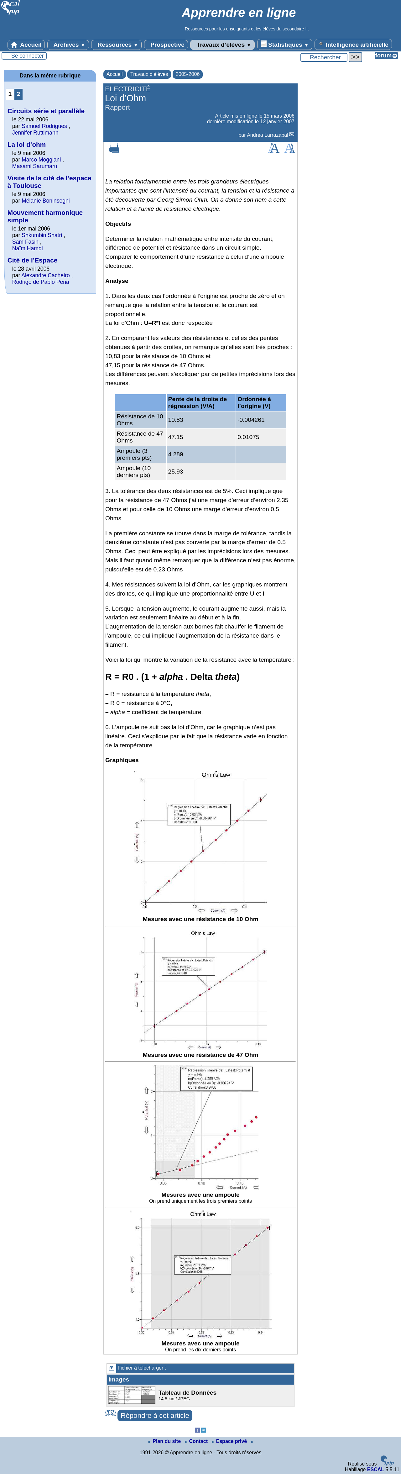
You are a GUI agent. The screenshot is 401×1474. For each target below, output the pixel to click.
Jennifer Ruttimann (35, 133)
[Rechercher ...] (323, 57)
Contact (197, 1441)
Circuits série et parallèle (46, 110)
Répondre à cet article (155, 1415)
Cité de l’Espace (33, 260)
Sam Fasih (25, 242)
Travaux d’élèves (222, 44)
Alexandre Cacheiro (45, 275)
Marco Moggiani (41, 159)
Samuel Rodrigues (44, 126)
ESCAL (375, 1469)
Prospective (166, 44)
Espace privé (230, 1441)
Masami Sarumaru (34, 166)
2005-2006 (188, 74)
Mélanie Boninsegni (46, 201)
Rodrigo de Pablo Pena (40, 282)
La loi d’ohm (27, 144)
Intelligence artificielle (353, 44)
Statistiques (285, 44)
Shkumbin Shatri (43, 235)
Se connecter (27, 56)
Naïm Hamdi (27, 248)
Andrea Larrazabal (267, 135)
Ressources (116, 44)
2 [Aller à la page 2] (18, 94)
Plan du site (165, 1441)
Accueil (26, 44)
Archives (68, 44)
